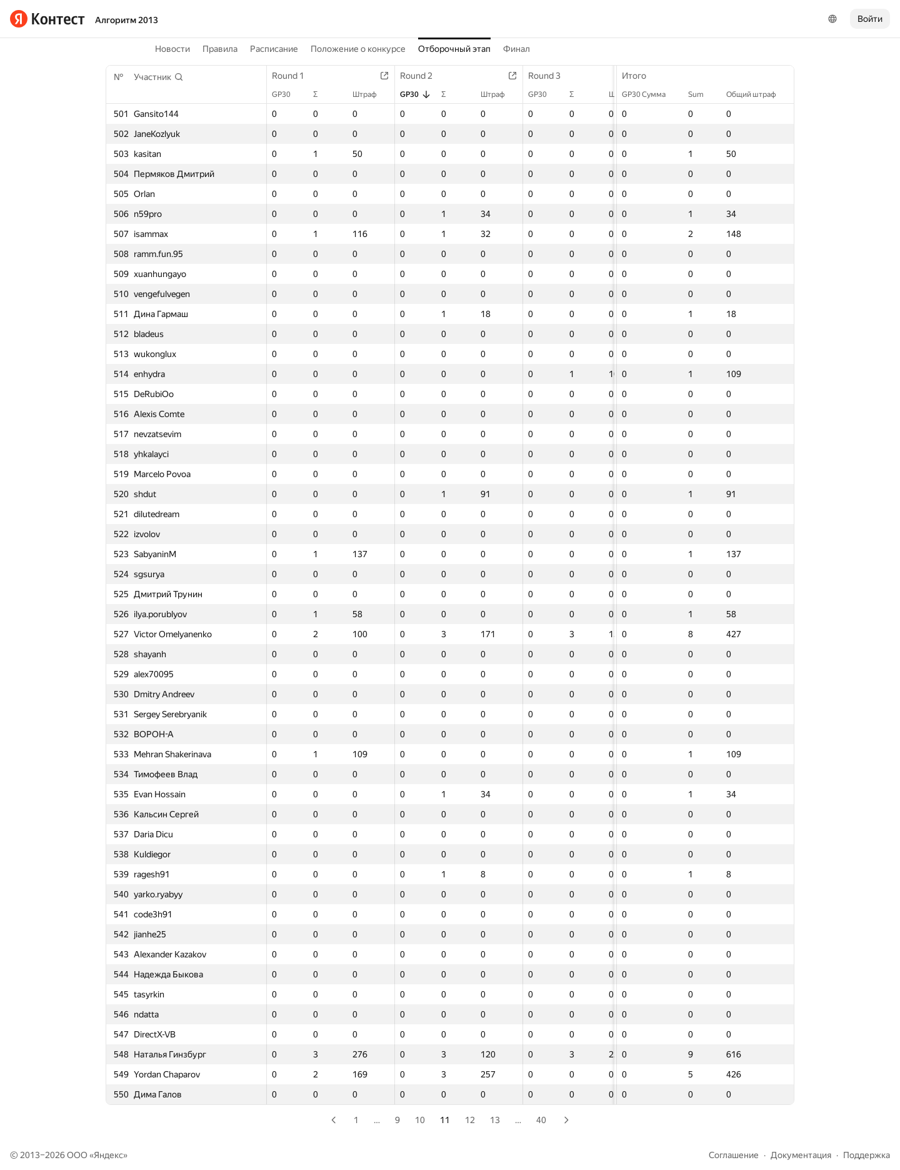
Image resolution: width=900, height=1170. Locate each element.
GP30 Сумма (650, 94)
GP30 (287, 94)
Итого (640, 75)
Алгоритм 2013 (126, 20)
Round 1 (294, 75)
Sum (702, 94)
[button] (159, 77)
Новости (172, 49)
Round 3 (550, 75)
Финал (516, 49)
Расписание (274, 49)
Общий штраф (757, 94)
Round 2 (422, 75)
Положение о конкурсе (358, 49)
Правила (220, 49)
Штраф (370, 94)
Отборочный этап (454, 49)
